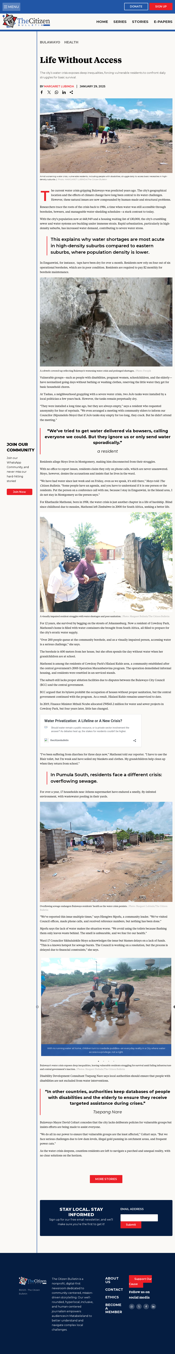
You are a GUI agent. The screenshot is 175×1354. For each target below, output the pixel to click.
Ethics (112, 1297)
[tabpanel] (106, 1007)
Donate (136, 6)
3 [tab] (108, 1061)
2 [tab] (103, 1061)
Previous (37, 1007)
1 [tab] (98, 1061)
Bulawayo (50, 42)
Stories (140, 22)
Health (71, 42)
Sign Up (161, 6)
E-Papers (163, 22)
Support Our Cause (140, 1281)
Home (102, 22)
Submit (131, 1224)
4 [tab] (113, 1061)
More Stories (106, 1179)
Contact (114, 1290)
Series (120, 22)
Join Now (19, 492)
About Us (112, 1280)
